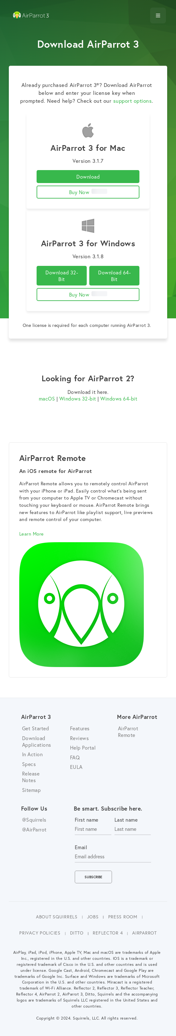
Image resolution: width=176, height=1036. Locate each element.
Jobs (93, 917)
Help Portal (83, 747)
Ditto (77, 933)
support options (132, 100)
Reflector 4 (108, 933)
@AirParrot (34, 829)
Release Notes (31, 776)
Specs (29, 764)
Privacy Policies (40, 933)
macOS (47, 398)
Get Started (35, 728)
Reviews (79, 738)
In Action (32, 754)
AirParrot (144, 933)
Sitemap (31, 790)
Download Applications (36, 741)
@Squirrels (34, 819)
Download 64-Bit (114, 275)
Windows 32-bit (77, 398)
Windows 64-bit (118, 398)
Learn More (31, 533)
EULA (76, 766)
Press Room (123, 917)
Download (88, 176)
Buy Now (88, 192)
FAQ (75, 757)
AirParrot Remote (128, 731)
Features (80, 728)
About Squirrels (57, 917)
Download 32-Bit (61, 275)
